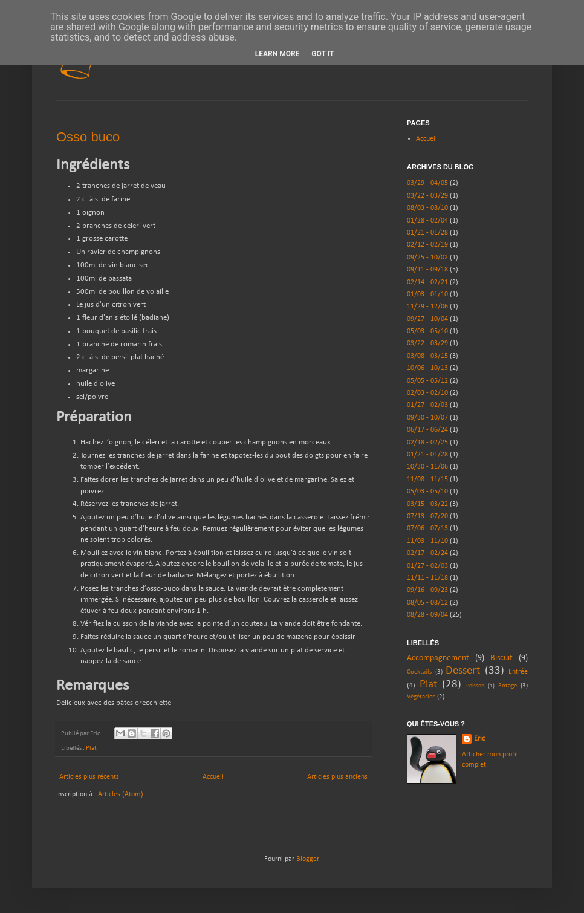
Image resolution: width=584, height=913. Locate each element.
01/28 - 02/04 (427, 220)
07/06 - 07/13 (427, 528)
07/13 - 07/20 (427, 516)
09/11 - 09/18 (427, 269)
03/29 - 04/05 (427, 183)
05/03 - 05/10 (427, 331)
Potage (507, 686)
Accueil (213, 777)
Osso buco (88, 137)
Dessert (463, 671)
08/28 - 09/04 (427, 615)
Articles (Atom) (120, 794)
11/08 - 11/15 (427, 479)
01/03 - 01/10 (427, 294)
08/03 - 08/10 (427, 208)
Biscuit (501, 658)
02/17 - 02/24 (427, 553)
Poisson (475, 686)
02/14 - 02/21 (427, 282)
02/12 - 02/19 (427, 245)
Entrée (518, 671)
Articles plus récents (89, 777)
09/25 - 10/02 (427, 257)
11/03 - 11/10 (427, 541)
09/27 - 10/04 (427, 319)
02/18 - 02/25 (427, 442)
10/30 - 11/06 (427, 466)
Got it (322, 54)
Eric (479, 738)
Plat (91, 748)
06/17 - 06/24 (427, 430)
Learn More (277, 54)
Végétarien (421, 697)
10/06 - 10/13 (427, 368)
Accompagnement (438, 658)
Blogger (307, 859)
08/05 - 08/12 (427, 602)
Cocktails (419, 672)
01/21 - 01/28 (427, 232)
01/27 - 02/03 (427, 405)
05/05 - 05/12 (427, 381)
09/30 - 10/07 (427, 417)
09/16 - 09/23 (427, 590)
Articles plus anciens (337, 777)
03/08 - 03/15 (427, 356)
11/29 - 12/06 (427, 306)
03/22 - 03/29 (427, 196)
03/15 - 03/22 (427, 504)
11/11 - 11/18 (427, 578)
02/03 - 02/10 (427, 393)
